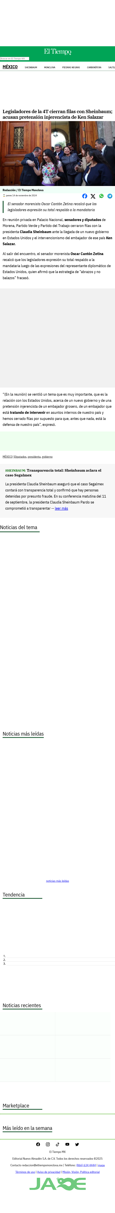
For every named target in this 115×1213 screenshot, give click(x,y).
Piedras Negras (71, 67)
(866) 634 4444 (86, 1165)
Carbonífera (94, 67)
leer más (61, 508)
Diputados (20, 457)
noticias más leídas (57, 881)
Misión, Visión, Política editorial (81, 1172)
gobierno (47, 457)
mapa (101, 1165)
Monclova (49, 67)
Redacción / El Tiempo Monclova (23, 190)
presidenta (34, 457)
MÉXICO (10, 66)
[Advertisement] (57, 23)
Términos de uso (25, 1172)
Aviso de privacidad (48, 1172)
